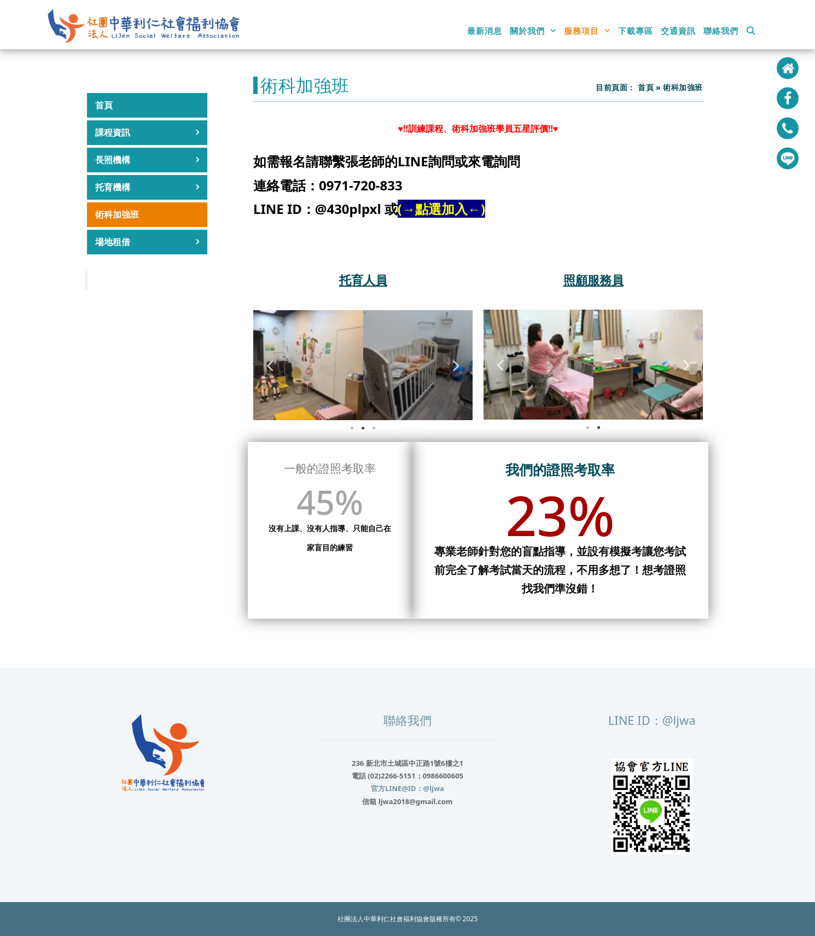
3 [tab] (374, 428)
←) (476, 209)
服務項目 (589, 30)
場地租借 (151, 242)
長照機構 (151, 160)
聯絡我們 (720, 30)
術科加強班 (117, 214)
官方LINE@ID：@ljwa (407, 788)
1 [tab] (352, 428)
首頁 (104, 105)
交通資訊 (678, 30)
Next (456, 365)
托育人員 (363, 279)
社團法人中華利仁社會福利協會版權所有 (396, 918)
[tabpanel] (308, 365)
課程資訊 (151, 132)
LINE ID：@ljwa (652, 720)
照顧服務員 (593, 279)
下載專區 (635, 30)
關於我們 (535, 30)
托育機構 (151, 187)
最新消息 (484, 30)
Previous (269, 365)
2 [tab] (363, 428)
